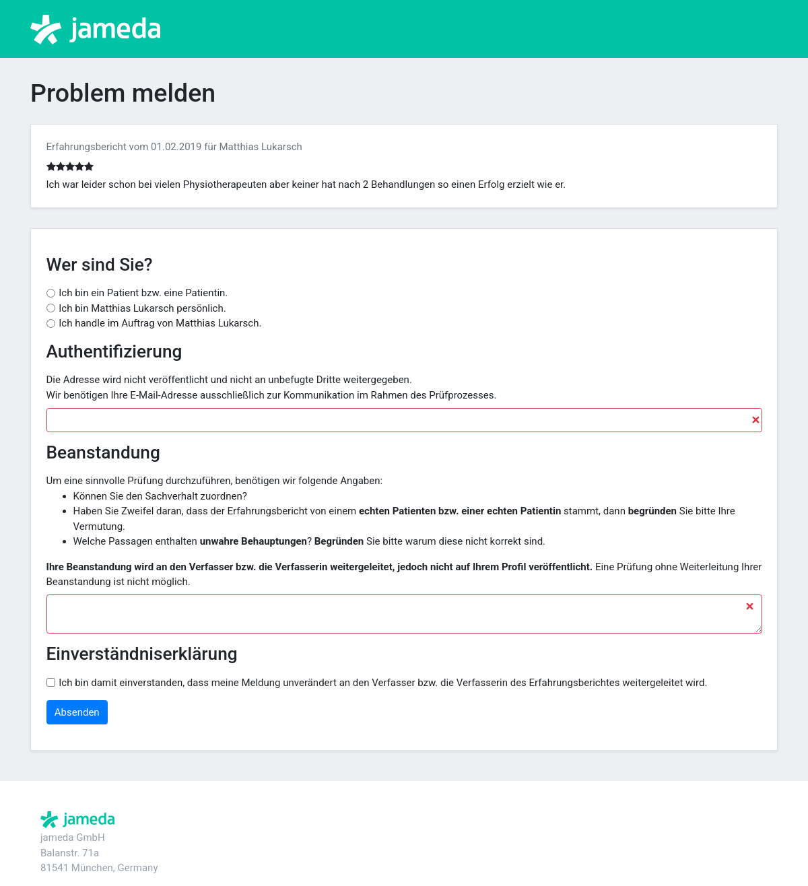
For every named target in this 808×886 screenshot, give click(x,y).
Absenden (77, 712)
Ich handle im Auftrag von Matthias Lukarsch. (160, 323)
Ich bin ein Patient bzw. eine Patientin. (143, 293)
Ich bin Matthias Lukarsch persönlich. (142, 308)
